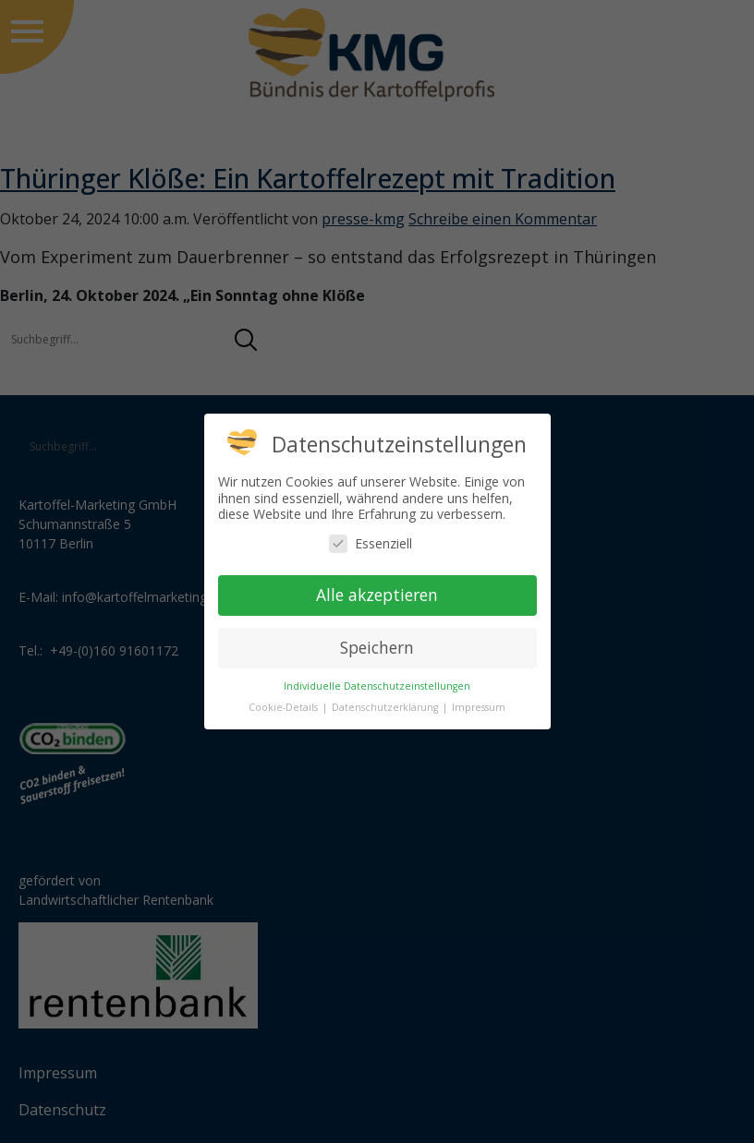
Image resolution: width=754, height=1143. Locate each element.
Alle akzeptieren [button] (377, 595)
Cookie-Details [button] (285, 707)
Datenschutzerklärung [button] (386, 707)
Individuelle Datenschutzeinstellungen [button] (377, 686)
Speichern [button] (377, 647)
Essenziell (370, 543)
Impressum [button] (478, 707)
